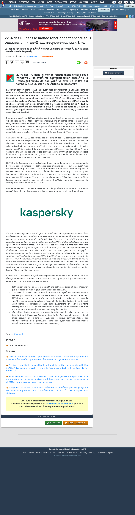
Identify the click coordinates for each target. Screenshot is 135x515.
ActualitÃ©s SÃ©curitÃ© (18, 16)
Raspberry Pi (73, 10)
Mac (64, 10)
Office (112, 6)
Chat (49, 2)
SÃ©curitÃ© (104, 10)
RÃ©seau (84, 10)
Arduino (41, 10)
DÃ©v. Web (76, 6)
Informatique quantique (65, 13)
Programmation (94, 6)
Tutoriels (24, 2)
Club (101, 2)
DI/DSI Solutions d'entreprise (25, 6)
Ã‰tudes (83, 2)
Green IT (93, 10)
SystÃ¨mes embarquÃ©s (120, 10)
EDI (84, 6)
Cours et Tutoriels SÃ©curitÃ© (88, 16)
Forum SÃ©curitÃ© (36, 16)
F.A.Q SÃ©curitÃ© (52, 16)
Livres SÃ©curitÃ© (68, 16)
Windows (25, 10)
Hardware (50, 10)
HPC (58, 10)
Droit (94, 2)
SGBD (105, 6)
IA (46, 6)
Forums (12, 2)
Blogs (41, 2)
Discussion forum (113, 73)
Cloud (40, 6)
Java (67, 6)
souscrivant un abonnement (59, 412)
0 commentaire (47, 65)
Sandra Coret (31, 65)
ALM (51, 6)
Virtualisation (49, 13)
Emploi (73, 2)
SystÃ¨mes (130, 6)
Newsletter (61, 2)
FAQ (33, 2)
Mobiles (120, 6)
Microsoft (59, 6)
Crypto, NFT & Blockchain (86, 13)
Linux (33, 10)
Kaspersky (19, 343)
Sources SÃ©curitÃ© (109, 16)
